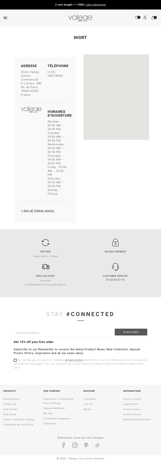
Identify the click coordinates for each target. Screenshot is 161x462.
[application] (151, 452)
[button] (116, 93)
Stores (87, 409)
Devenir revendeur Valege (18, 419)
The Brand (89, 399)
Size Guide (9, 414)
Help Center (10, 409)
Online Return (11, 399)
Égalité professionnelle (137, 419)
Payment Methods (54, 408)
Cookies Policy (132, 414)
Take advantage (113, 4)
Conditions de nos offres (18, 424)
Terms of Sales (132, 399)
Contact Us (9, 404)
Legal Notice (130, 404)
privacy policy (74, 360)
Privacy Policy (131, 409)
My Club (48, 413)
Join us (87, 404)
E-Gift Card (49, 423)
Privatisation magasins (56, 418)
